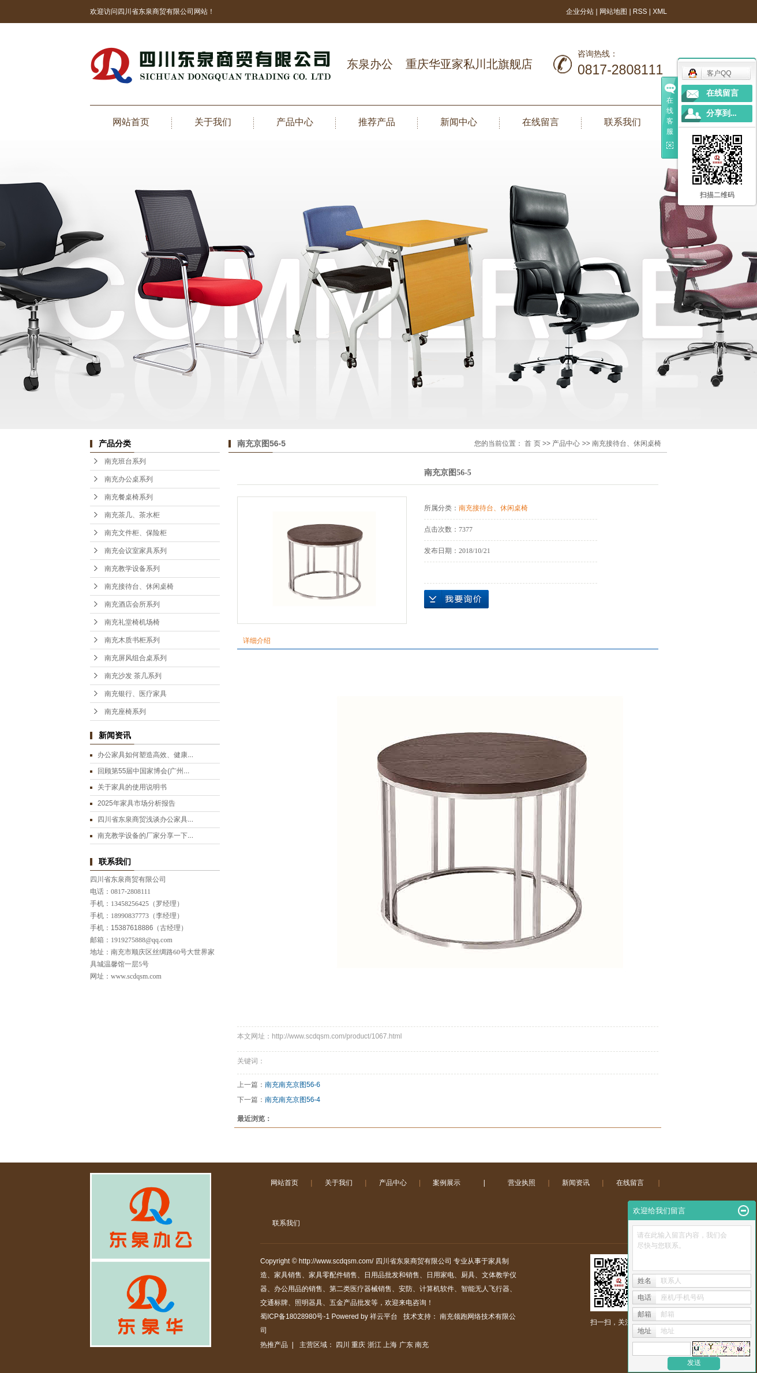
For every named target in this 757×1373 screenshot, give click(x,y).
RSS (640, 11)
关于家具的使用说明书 (132, 787)
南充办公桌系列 (128, 479)
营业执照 (521, 1183)
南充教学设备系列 (132, 569)
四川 (343, 1345)
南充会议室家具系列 (135, 551)
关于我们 (212, 122)
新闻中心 (458, 122)
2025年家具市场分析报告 (136, 803)
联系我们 (622, 122)
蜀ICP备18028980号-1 (294, 1316)
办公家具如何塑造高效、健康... (145, 755)
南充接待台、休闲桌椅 (139, 586)
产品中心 (294, 122)
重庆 (358, 1345)
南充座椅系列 (125, 712)
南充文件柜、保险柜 (135, 533)
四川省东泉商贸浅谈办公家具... (145, 819)
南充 (422, 1345)
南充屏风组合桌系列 (135, 658)
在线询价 (456, 599)
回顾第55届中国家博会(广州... (143, 771)
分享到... (721, 113)
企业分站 (580, 11)
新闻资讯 (576, 1183)
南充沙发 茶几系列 (133, 676)
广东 (406, 1345)
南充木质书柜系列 (132, 640)
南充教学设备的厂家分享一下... (145, 836)
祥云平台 (384, 1316)
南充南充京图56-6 (292, 1085)
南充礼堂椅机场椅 (132, 622)
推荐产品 (376, 122)
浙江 (374, 1345)
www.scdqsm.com (136, 976)
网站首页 (131, 122)
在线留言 (540, 122)
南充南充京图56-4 (292, 1100)
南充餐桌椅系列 (128, 497)
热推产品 (274, 1345)
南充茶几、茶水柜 (132, 515)
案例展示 (446, 1183)
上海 (390, 1345)
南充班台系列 (125, 461)
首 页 (532, 443)
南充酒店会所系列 (132, 604)
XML (660, 11)
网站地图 (614, 11)
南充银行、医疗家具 (135, 694)
